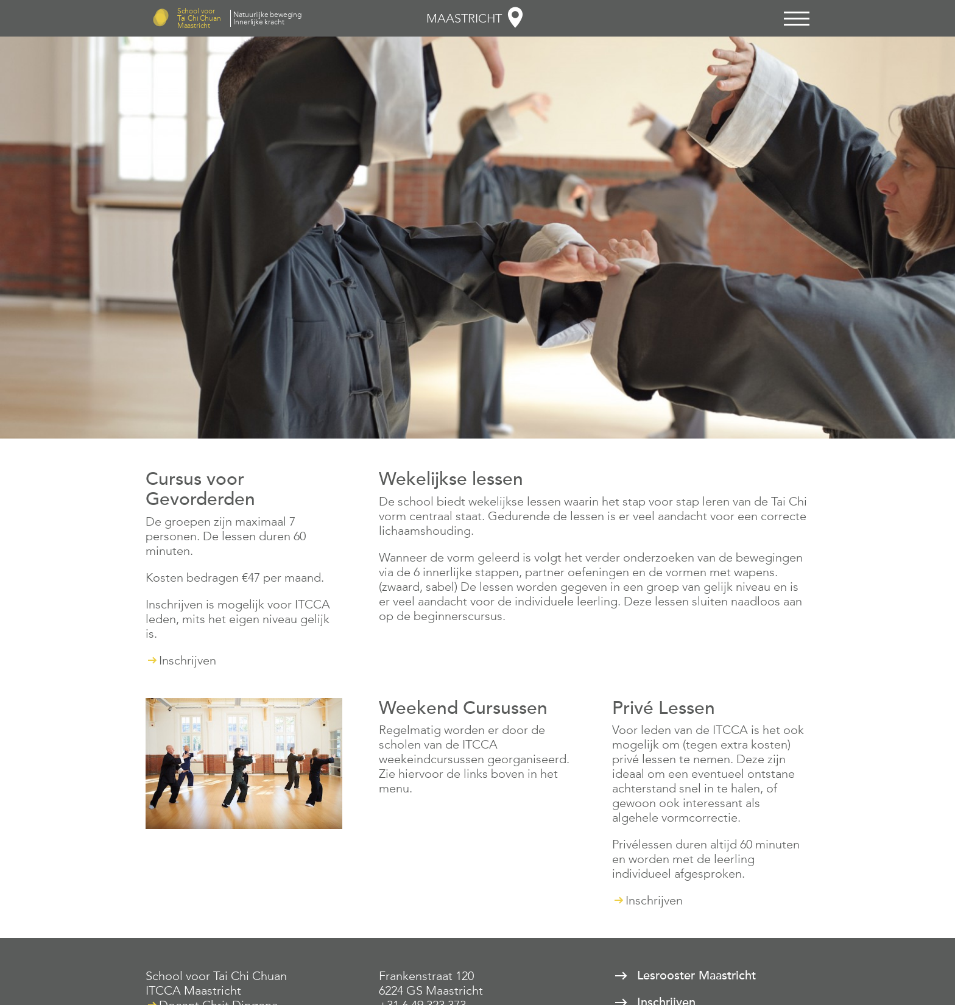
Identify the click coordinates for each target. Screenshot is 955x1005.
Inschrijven (187, 660)
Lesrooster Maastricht (696, 975)
